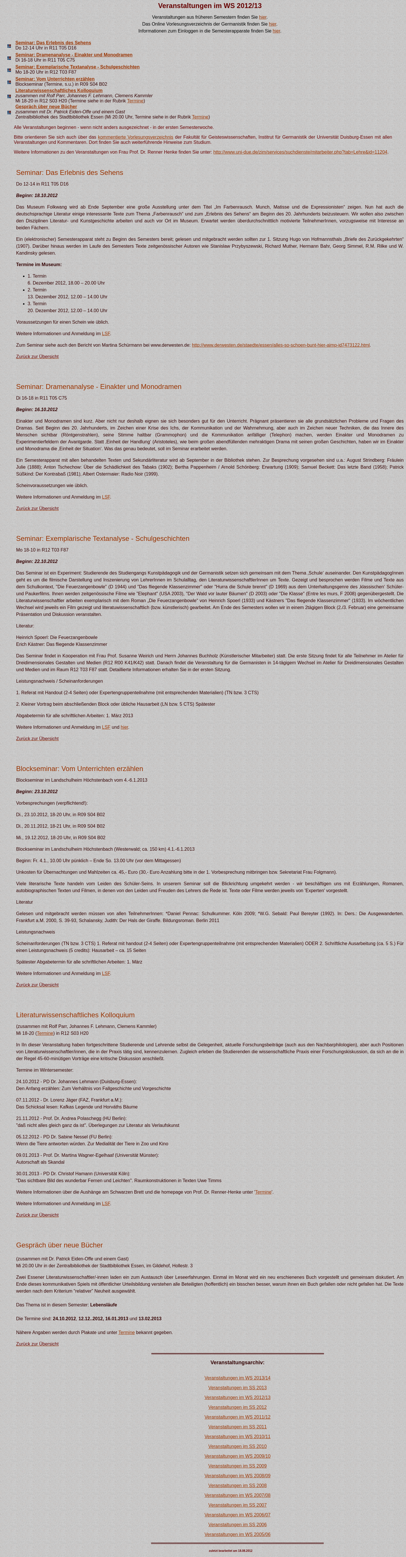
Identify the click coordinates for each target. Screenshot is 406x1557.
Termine (135, 100)
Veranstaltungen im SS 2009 (237, 1465)
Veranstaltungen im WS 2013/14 (237, 1377)
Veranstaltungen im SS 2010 (237, 1446)
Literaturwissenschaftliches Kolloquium (58, 90)
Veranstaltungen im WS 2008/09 (237, 1475)
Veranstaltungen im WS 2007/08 (237, 1495)
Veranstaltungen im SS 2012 (237, 1407)
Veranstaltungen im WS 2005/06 (237, 1534)
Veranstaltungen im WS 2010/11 (237, 1436)
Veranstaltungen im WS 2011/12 (237, 1417)
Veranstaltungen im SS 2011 (237, 1426)
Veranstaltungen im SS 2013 (237, 1387)
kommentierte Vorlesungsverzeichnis (135, 137)
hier (262, 17)
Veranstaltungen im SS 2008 (237, 1485)
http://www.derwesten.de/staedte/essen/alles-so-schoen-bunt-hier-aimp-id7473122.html (281, 345)
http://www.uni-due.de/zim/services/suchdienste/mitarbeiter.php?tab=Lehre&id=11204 (300, 152)
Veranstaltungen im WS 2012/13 (237, 1397)
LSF (106, 333)
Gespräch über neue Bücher (46, 106)
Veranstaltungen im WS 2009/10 (237, 1456)
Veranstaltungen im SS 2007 (237, 1505)
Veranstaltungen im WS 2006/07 (237, 1514)
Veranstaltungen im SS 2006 (237, 1524)
